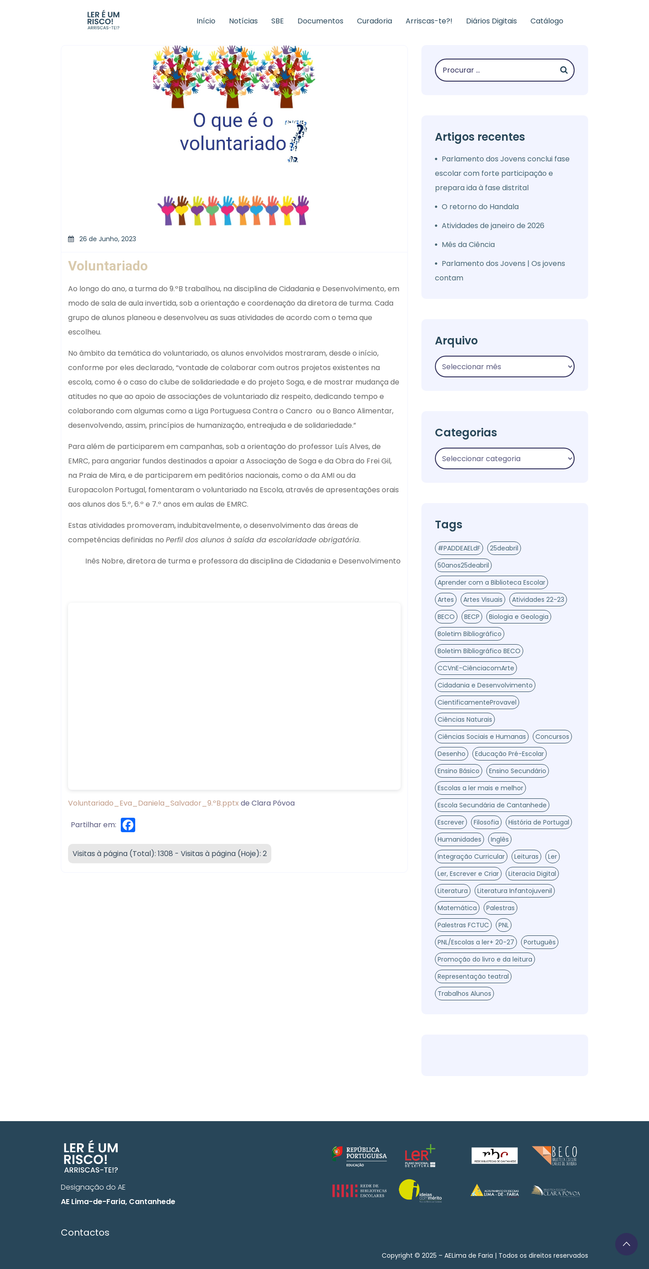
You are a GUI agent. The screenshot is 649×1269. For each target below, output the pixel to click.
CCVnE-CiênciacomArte (476, 668)
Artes (446, 599)
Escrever (451, 822)
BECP (472, 616)
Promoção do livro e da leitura (485, 959)
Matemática (457, 907)
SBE (277, 21)
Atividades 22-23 (538, 599)
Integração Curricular (471, 856)
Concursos (552, 736)
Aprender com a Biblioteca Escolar (491, 582)
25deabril (504, 548)
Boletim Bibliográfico (470, 633)
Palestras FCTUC (463, 925)
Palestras (500, 907)
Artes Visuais (483, 599)
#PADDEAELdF (459, 548)
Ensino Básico (459, 770)
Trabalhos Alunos (464, 993)
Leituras (526, 856)
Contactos (85, 1232)
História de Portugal (538, 822)
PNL (503, 925)
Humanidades (459, 839)
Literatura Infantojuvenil (514, 890)
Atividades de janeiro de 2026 (493, 225)
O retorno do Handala (480, 207)
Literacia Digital (532, 873)
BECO (446, 616)
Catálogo (546, 21)
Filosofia (486, 822)
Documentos (320, 21)
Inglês (500, 839)
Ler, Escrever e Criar (468, 873)
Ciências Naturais (465, 719)
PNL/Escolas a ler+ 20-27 (476, 942)
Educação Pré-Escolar (509, 753)
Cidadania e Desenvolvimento (485, 685)
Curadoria (374, 21)
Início (206, 21)
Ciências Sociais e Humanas (482, 736)
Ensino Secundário (517, 770)
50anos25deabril (463, 565)
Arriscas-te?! (429, 21)
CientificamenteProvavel (477, 702)
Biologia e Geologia (518, 616)
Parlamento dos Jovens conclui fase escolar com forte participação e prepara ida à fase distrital (502, 173)
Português (540, 942)
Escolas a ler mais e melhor (480, 788)
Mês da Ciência (468, 244)
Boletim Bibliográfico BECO (479, 650)
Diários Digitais (491, 21)
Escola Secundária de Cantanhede (492, 805)
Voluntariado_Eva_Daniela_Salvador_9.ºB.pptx (153, 803)
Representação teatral (473, 976)
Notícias (243, 21)
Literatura (453, 890)
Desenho (452, 753)
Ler (552, 856)
